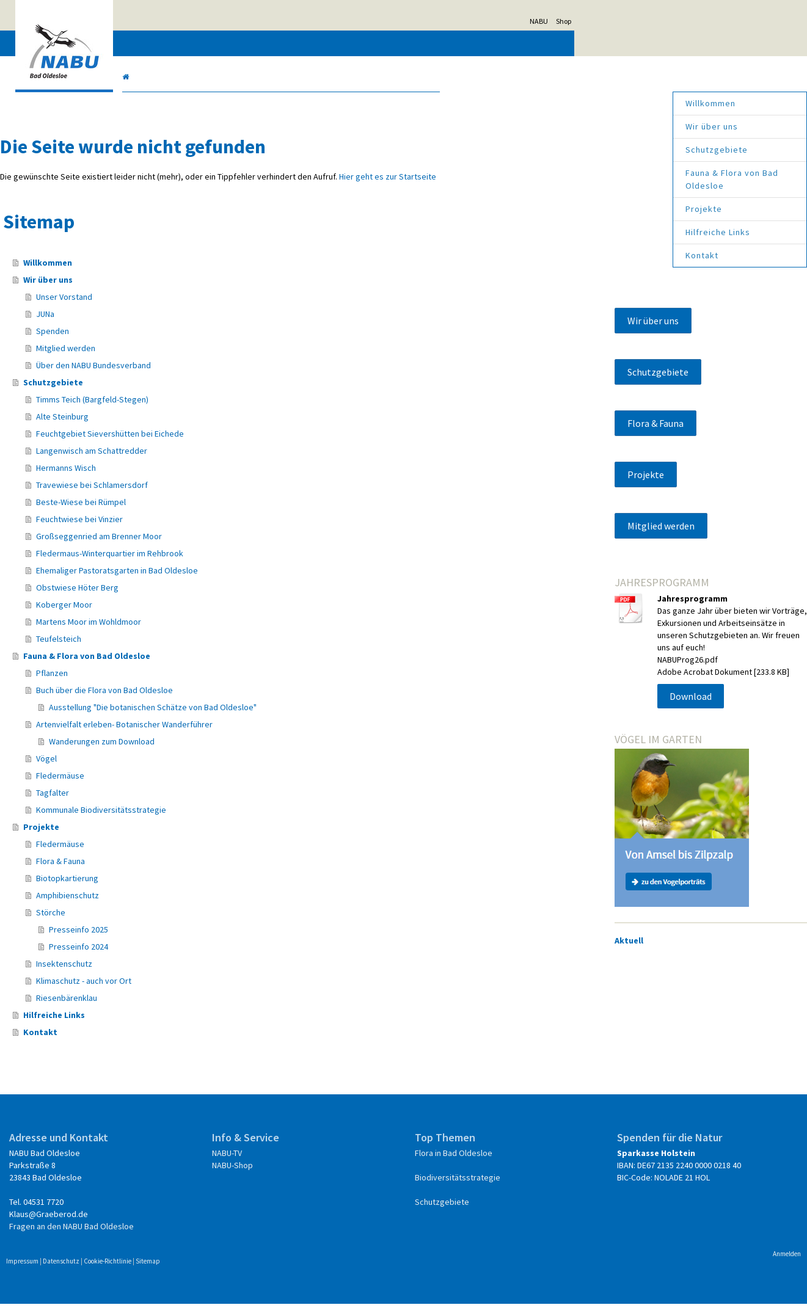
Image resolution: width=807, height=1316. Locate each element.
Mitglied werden (181, 360)
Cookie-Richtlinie (224, 1273)
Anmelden (671, 1266)
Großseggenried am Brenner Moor (215, 548)
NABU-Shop (289, 1177)
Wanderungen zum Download (218, 753)
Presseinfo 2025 (194, 941)
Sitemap (264, 1273)
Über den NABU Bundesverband (209, 377)
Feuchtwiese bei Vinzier (195, 531)
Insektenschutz (180, 975)
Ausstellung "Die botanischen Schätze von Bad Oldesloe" (269, 719)
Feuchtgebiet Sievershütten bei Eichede (226, 445)
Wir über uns (595, 126)
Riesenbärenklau (182, 1010)
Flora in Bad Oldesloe (452, 1165)
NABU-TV (284, 1165)
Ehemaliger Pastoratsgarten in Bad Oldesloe (233, 582)
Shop (680, 21)
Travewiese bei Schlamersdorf (208, 497)
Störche (166, 924)
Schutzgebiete (600, 149)
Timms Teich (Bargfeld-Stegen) (208, 411)
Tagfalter (168, 804)
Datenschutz (177, 1273)
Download (633, 745)
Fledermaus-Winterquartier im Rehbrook (225, 565)
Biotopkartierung (183, 890)
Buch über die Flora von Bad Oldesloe (220, 702)
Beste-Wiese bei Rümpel (197, 514)
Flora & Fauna (176, 873)
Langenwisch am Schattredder (207, 462)
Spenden (168, 343)
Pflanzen (168, 685)
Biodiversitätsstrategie (455, 1189)
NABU (655, 21)
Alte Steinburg (178, 428)
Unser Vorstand (180, 309)
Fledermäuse (176, 787)
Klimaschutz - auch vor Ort (199, 992)
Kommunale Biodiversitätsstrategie (217, 821)
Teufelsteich (174, 650)
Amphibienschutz (183, 907)
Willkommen (594, 103)
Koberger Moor (180, 616)
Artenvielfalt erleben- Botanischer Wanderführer (240, 736)
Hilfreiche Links (601, 232)
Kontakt (585, 255)
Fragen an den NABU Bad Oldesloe (188, 1238)
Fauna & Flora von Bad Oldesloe (615, 179)
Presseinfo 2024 (194, 958)
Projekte (587, 208)
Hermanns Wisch (182, 479)
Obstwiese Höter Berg (193, 599)
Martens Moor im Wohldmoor (204, 633)
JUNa (161, 326)
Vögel (162, 770)
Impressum (139, 1273)
